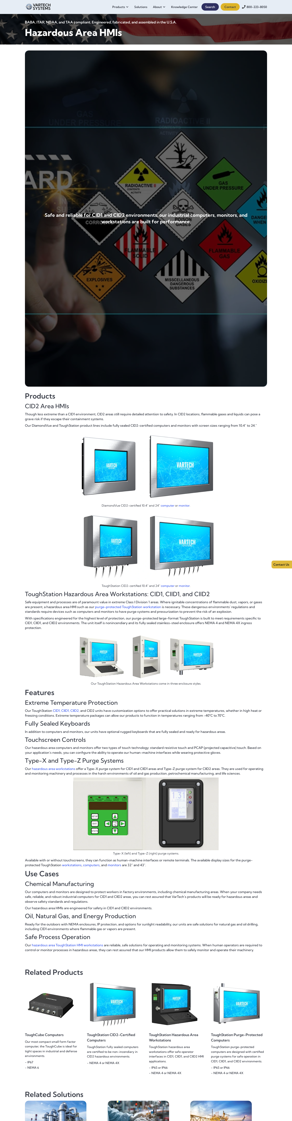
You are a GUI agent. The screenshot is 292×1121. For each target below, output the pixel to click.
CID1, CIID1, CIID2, (66, 711)
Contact (230, 7)
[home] (38, 6)
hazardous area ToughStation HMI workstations (67, 945)
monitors (114, 865)
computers (91, 865)
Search (210, 7)
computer (167, 505)
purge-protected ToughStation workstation (128, 607)
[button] (121, 7)
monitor (184, 505)
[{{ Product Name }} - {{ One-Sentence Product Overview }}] (53, 1019)
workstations (72, 865)
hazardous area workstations (53, 769)
